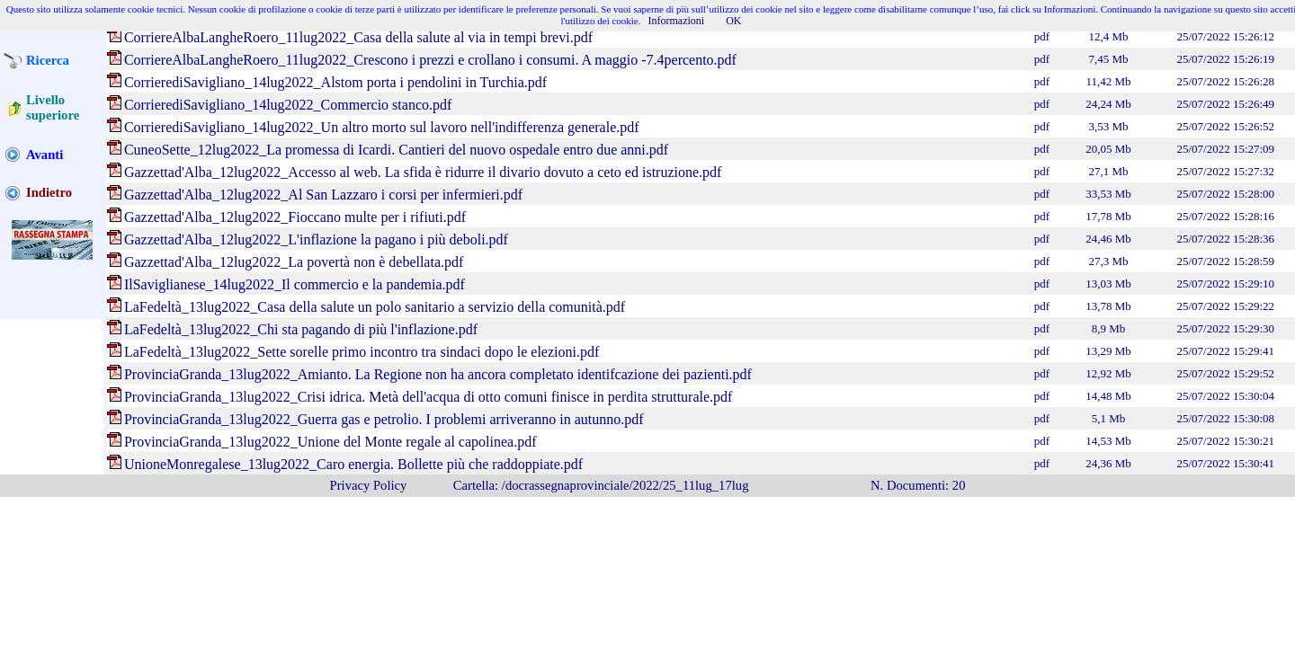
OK (733, 20)
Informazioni (676, 20)
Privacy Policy (368, 485)
